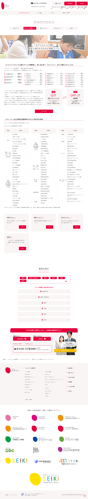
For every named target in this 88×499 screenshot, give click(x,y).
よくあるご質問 (71, 386)
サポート (53, 12)
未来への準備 (48, 371)
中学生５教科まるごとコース (30, 382)
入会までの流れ (77, 8)
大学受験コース (27, 387)
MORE (22, 226)
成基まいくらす (58, 3)
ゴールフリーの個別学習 (30, 368)
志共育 (71, 28)
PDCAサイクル (57, 28)
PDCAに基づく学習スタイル (50, 382)
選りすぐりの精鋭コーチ (49, 376)
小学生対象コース (28, 374)
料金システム (69, 8)
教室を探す (70, 368)
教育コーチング (43, 28)
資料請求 (82, 3)
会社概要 (6, 494)
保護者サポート (48, 393)
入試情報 (46, 395)
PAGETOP (84, 496)
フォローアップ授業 (28, 389)
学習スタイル (16, 28)
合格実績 (85, 8)
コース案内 (39, 12)
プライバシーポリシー (13, 494)
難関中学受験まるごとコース (30, 376)
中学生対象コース (28, 379)
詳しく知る (47, 111)
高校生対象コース (28, 384)
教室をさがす (68, 350)
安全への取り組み (48, 390)
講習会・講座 (27, 392)
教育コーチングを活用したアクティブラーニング (54, 379)
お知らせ (69, 390)
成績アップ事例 (66, 12)
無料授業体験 (69, 3)
